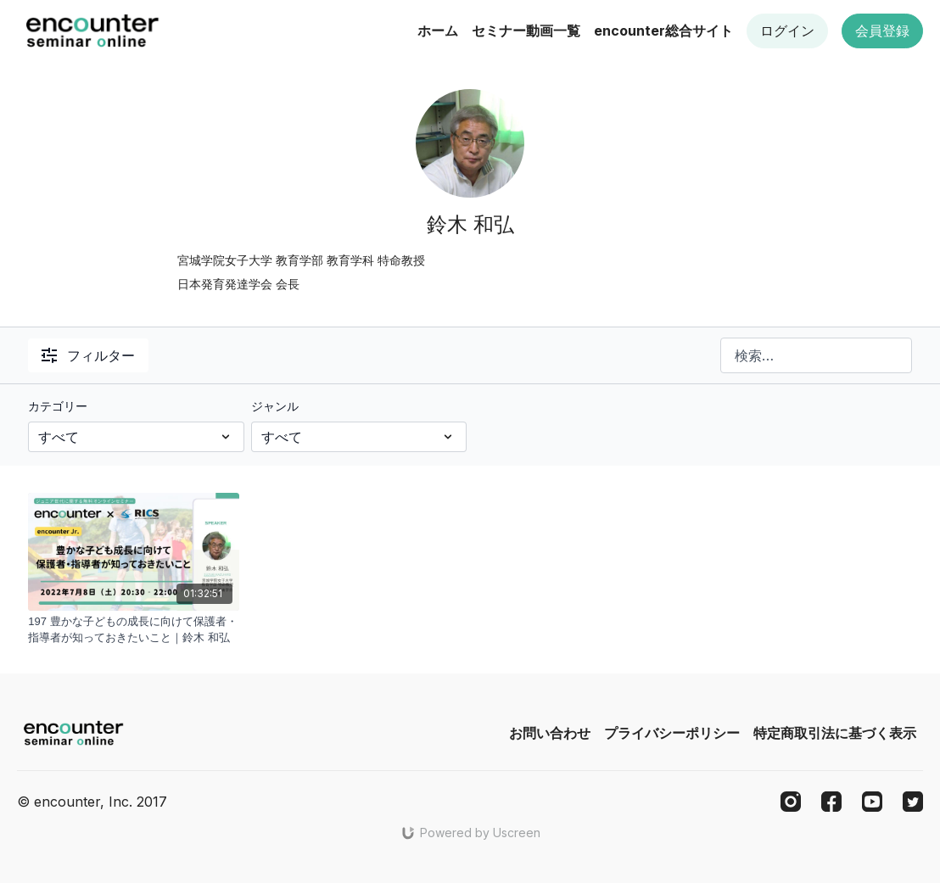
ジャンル (275, 406)
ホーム (437, 30)
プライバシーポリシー (672, 732)
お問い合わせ (549, 732)
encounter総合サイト (663, 30)
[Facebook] (831, 801)
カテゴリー (57, 406)
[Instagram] (791, 801)
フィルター (88, 355)
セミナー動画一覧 (526, 30)
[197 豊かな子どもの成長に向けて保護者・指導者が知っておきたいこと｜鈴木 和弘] (133, 629)
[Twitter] (913, 801)
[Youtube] (872, 801)
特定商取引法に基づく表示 (834, 732)
